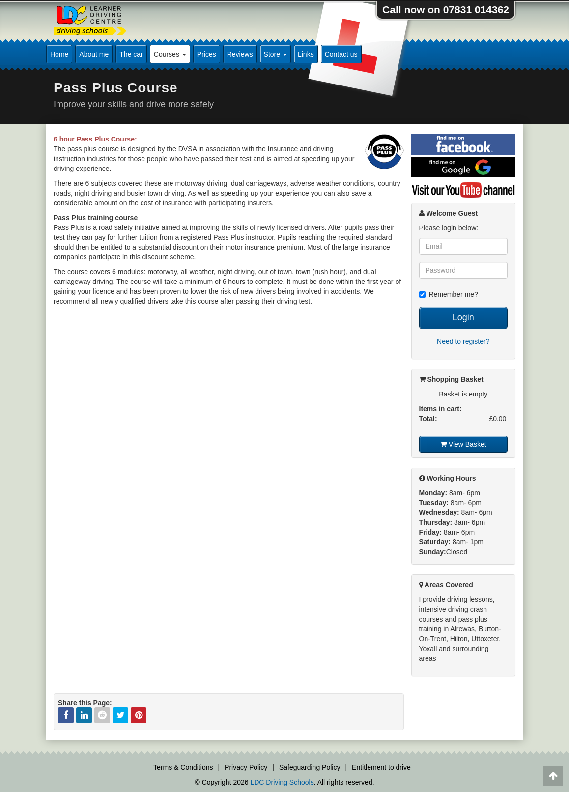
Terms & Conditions (183, 767)
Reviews (240, 54)
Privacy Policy (246, 767)
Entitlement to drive (381, 767)
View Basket (463, 444)
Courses (170, 54)
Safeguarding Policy (310, 767)
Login (463, 317)
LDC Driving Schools (281, 782)
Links (306, 54)
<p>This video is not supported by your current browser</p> (229, 409)
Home (59, 54)
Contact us (341, 54)
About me (94, 54)
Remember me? (448, 294)
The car (130, 54)
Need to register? (463, 341)
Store (275, 54)
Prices (206, 54)
